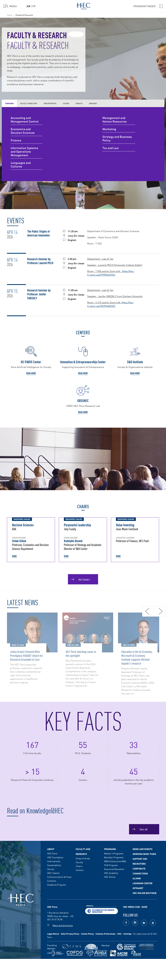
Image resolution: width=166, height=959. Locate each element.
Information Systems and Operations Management (24, 151)
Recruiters (139, 863)
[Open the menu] (10, 6)
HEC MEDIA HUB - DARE (135, 906)
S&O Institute (135, 361)
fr (34, 6)
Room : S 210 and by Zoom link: (104, 302)
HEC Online (109, 876)
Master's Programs (113, 853)
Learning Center (142, 883)
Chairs (66, 103)
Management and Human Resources (114, 119)
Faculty (79, 862)
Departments (50, 103)
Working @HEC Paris (144, 854)
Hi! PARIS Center (31, 361)
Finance (16, 140)
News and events (142, 849)
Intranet (138, 888)
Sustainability (54, 865)
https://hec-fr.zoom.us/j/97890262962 (110, 272)
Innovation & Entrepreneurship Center (83, 361)
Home (9, 14)
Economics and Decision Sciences (23, 131)
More (14, 556)
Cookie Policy (87, 933)
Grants (79, 103)
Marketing (109, 129)
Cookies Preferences (105, 933)
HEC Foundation (55, 857)
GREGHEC (93, 103)
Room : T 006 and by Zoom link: (104, 271)
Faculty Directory (28, 103)
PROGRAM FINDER (148, 6)
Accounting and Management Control (25, 119)
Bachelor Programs (114, 857)
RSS (119, 933)
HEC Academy (111, 873)
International (53, 861)
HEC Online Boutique (144, 893)
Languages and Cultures (21, 164)
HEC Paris (52, 853)
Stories (50, 869)
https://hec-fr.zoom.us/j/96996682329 (110, 304)
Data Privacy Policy (70, 933)
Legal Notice (53, 933)
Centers (80, 870)
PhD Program (111, 865)
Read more (31, 373)
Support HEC (140, 858)
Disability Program (56, 884)
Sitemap (127, 933)
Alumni (137, 878)
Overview (9, 103)
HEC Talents (53, 873)
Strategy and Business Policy (117, 138)
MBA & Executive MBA (115, 861)
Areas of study (83, 858)
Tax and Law (110, 148)
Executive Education (114, 869)
